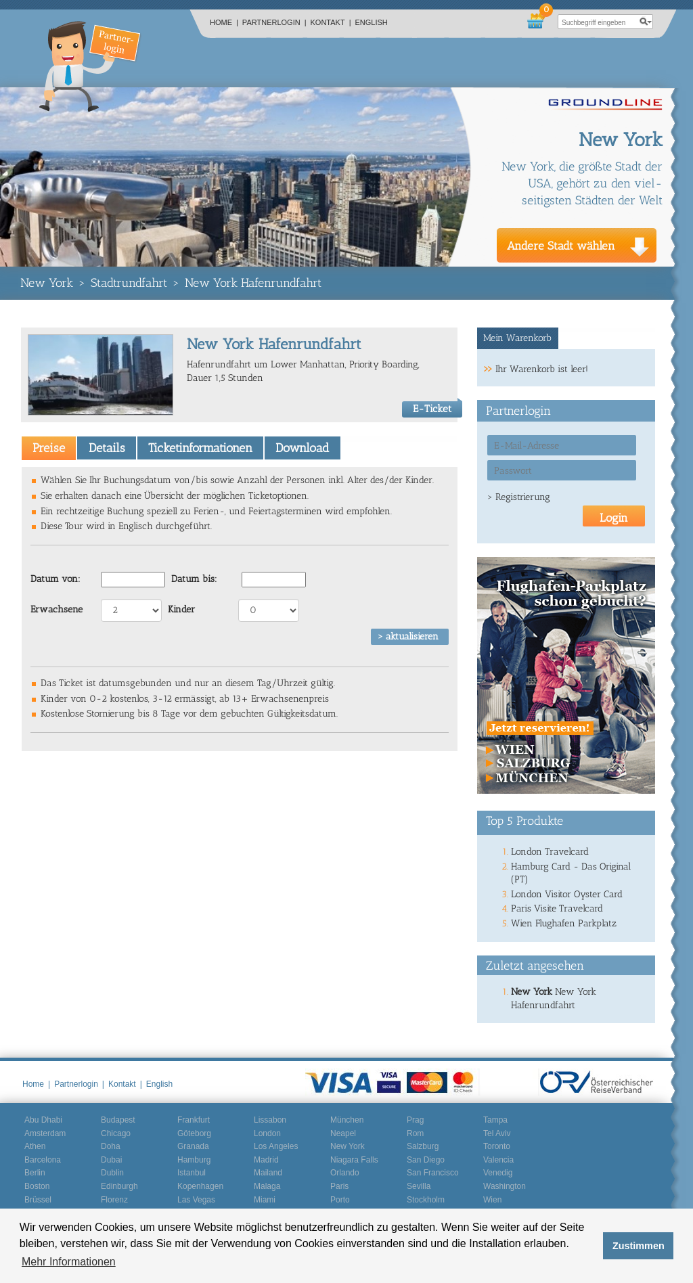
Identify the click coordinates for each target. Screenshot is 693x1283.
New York (46, 282)
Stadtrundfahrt (129, 282)
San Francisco (433, 1172)
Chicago (116, 1133)
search (645, 21)
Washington (504, 1186)
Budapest (118, 1120)
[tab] (48, 448)
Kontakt (331, 22)
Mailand (268, 1172)
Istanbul (191, 1172)
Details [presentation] (107, 448)
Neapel (343, 1133)
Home (224, 22)
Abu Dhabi (43, 1120)
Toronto (496, 1146)
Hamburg (193, 1160)
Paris (339, 1186)
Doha (110, 1146)
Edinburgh (119, 1186)
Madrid (266, 1160)
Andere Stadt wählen (561, 245)
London (267, 1133)
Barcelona (42, 1160)
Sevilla (418, 1186)
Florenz (114, 1200)
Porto (340, 1200)
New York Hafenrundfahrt (253, 282)
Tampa (495, 1120)
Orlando (344, 1172)
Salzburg (423, 1146)
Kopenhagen (200, 1186)
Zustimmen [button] (638, 1245)
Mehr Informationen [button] (69, 1261)
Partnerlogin (274, 22)
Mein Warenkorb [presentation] (517, 338)
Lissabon (270, 1120)
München (346, 1120)
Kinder (181, 609)
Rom (415, 1133)
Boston (36, 1186)
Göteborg (194, 1133)
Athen (34, 1146)
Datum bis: (194, 579)
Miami (264, 1200)
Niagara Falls (354, 1160)
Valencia (498, 1160)
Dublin (112, 1172)
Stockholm (426, 1200)
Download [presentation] (302, 448)
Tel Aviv (496, 1133)
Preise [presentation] (48, 448)
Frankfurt (193, 1120)
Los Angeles (276, 1146)
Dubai (111, 1160)
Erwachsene (56, 609)
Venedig (497, 1172)
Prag (415, 1120)
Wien (492, 1200)
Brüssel (37, 1200)
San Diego (426, 1160)
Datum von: (55, 579)
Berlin (34, 1172)
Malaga (267, 1186)
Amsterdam (45, 1133)
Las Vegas (196, 1200)
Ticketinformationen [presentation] (200, 448)
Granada (193, 1146)
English (371, 22)
